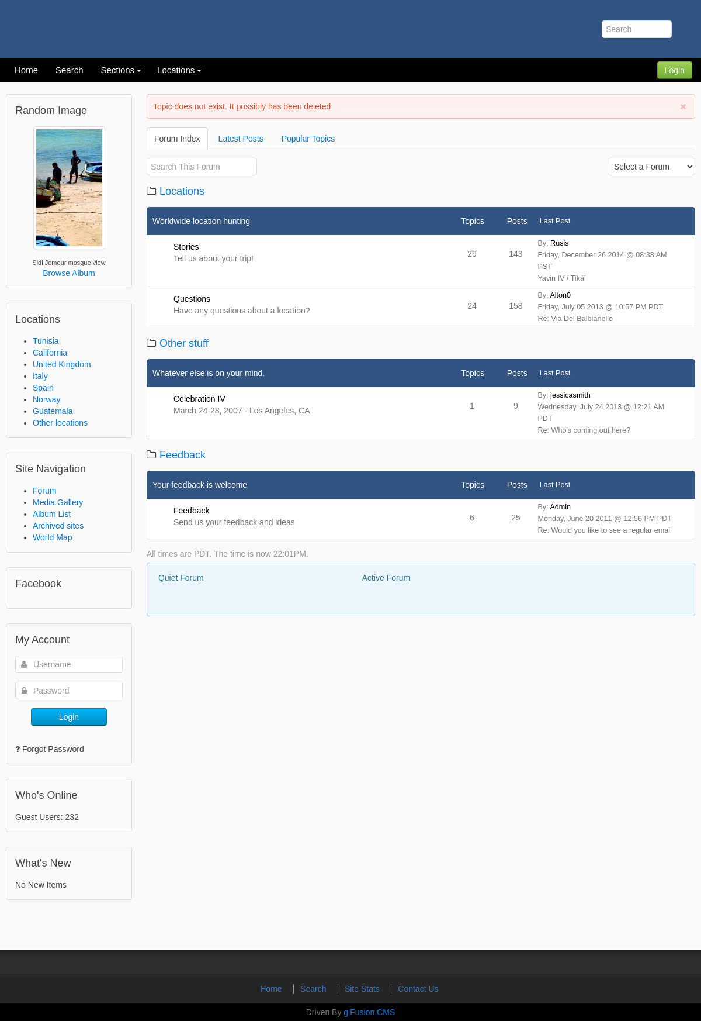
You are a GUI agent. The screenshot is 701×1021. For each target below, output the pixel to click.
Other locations (60, 422)
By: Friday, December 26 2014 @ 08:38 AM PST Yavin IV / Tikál (602, 260)
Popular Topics (308, 138)
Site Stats (363, 989)
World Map (52, 537)
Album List (52, 514)
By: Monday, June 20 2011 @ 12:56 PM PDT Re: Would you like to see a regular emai (604, 518)
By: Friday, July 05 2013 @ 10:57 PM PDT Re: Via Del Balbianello (600, 307)
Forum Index (177, 138)
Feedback (182, 455)
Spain (43, 387)
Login (675, 70)
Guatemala (52, 411)
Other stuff (184, 343)
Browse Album (69, 273)
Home (272, 989)
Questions (191, 298)
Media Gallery (58, 502)
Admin (560, 507)
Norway (46, 399)
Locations (181, 191)
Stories (186, 246)
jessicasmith (570, 395)
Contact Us (418, 989)
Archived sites (58, 525)
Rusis (559, 243)
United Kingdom (62, 364)
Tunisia (46, 341)
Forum (44, 490)
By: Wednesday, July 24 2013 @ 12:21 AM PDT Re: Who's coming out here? (600, 412)
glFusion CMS (369, 1012)
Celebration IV (199, 398)
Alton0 (560, 295)
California (50, 352)
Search (314, 989)
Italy (40, 376)
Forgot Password (53, 749)
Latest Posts (240, 138)
